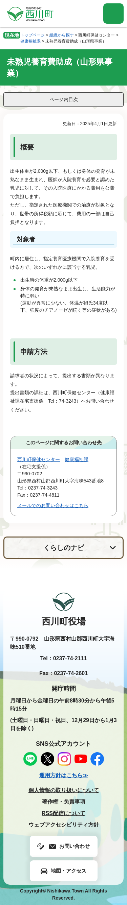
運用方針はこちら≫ (63, 775)
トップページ (32, 35)
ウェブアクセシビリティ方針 (63, 825)
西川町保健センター (38, 459)
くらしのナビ (63, 547)
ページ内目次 (63, 99)
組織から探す (61, 35)
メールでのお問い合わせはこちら (52, 505)
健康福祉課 (30, 41)
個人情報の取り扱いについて (63, 790)
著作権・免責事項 (63, 802)
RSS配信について (63, 813)
